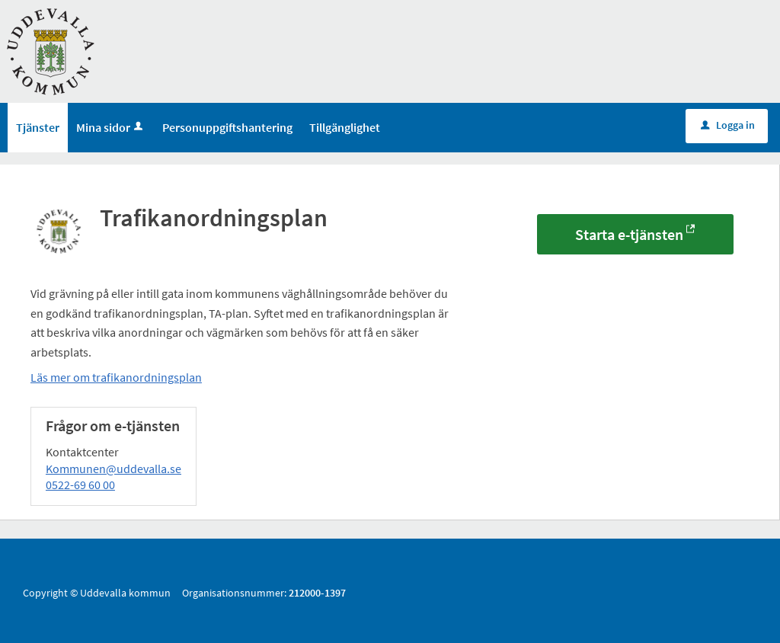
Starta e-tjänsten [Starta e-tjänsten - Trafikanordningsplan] (629, 234)
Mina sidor (110, 127)
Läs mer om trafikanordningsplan (116, 377)
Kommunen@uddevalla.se (113, 468)
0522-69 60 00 (80, 484)
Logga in (728, 125)
